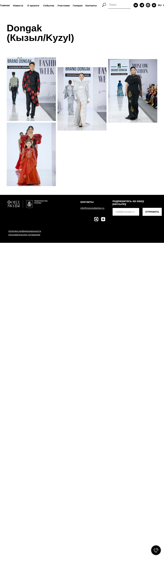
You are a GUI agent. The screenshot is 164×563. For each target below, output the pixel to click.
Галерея (78, 5)
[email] (125, 212)
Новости (18, 5)
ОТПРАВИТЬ (152, 212)
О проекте (33, 5)
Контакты (91, 5)
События (48, 5)
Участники (63, 5)
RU (160, 5)
